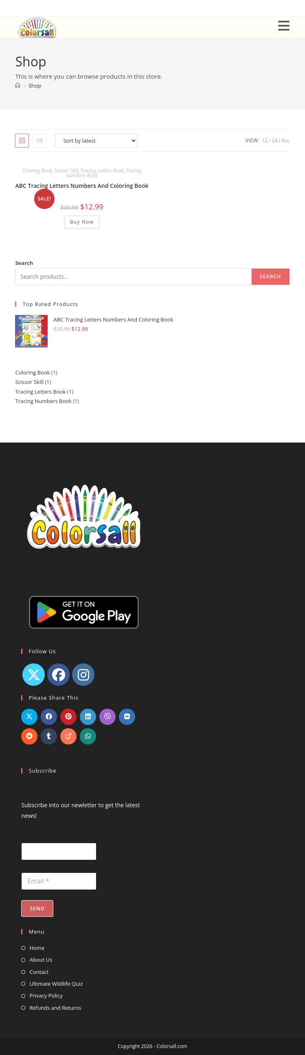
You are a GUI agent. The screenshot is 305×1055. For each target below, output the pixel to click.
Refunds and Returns (55, 1007)
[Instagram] (83, 674)
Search (24, 263)
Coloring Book (37, 170)
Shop (35, 85)
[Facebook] (58, 674)
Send (37, 908)
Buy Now (82, 221)
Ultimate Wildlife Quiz (56, 983)
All (285, 140)
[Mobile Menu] (284, 25)
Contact (38, 972)
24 (274, 140)
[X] (33, 674)
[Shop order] (96, 141)
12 (265, 140)
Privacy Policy (45, 995)
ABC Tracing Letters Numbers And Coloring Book (81, 185)
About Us (40, 959)
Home (36, 947)
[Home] (17, 85)
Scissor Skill (66, 170)
